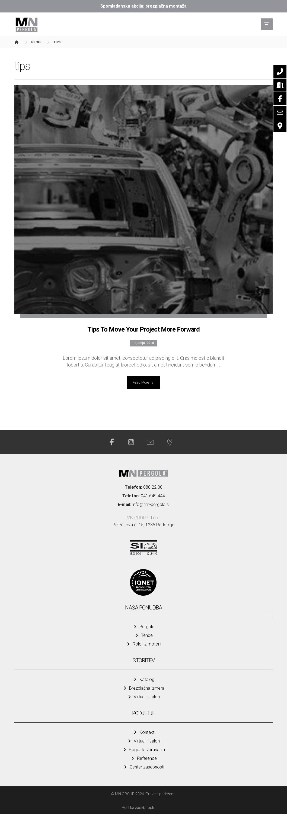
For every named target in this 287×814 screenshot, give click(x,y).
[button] (267, 24)
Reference (143, 758)
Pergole (143, 626)
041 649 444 (153, 495)
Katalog (143, 679)
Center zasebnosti (143, 767)
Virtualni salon (143, 696)
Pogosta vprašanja (143, 749)
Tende (144, 635)
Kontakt (143, 732)
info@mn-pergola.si (151, 504)
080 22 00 (152, 487)
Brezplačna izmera (143, 688)
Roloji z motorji (143, 644)
